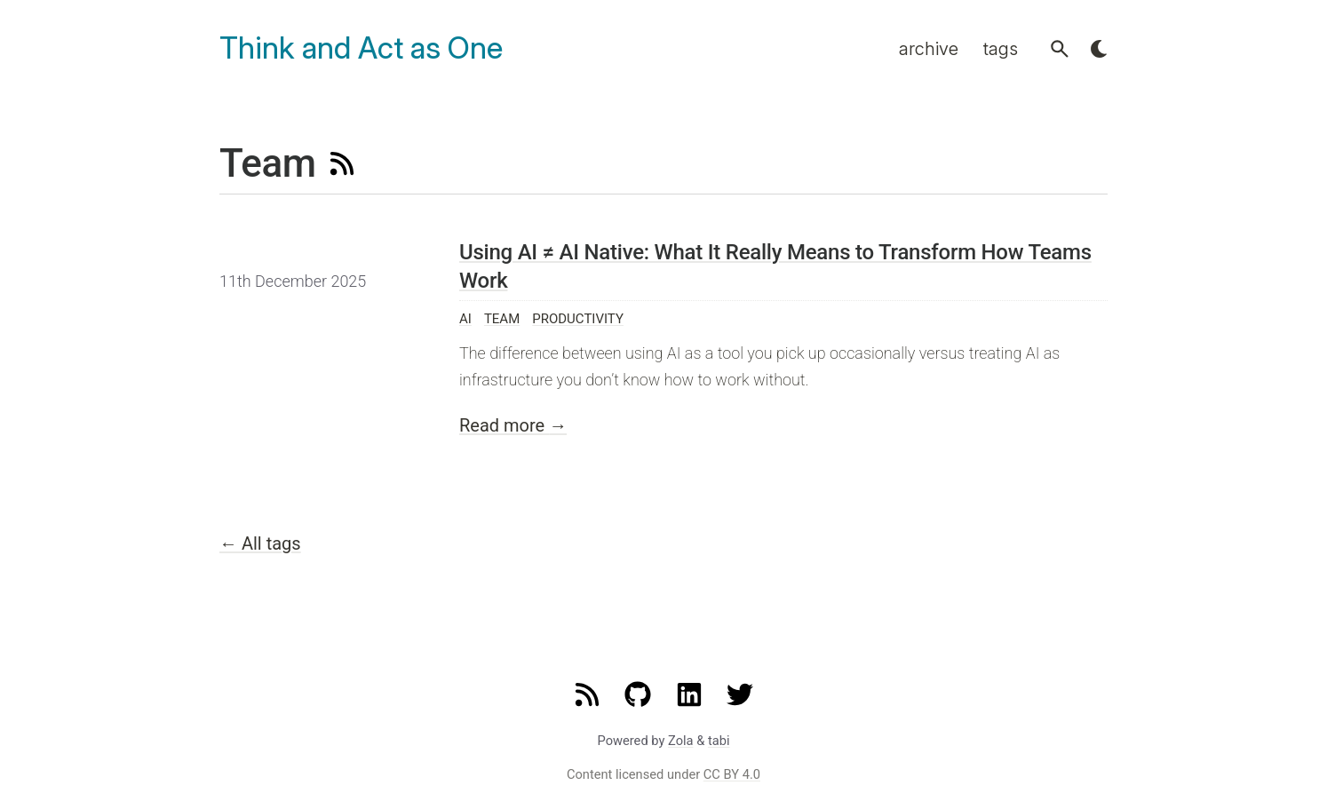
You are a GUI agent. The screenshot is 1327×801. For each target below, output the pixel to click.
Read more (513, 425)
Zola (681, 741)
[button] (1059, 48)
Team (502, 319)
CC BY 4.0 (731, 774)
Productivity (578, 319)
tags (1000, 48)
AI (465, 319)
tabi (719, 741)
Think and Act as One (361, 48)
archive (928, 48)
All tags (260, 543)
